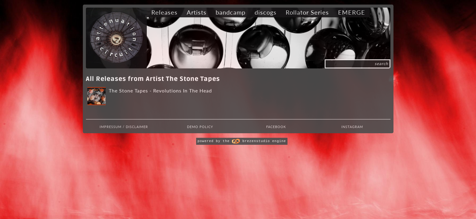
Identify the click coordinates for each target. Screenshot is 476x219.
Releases (164, 12)
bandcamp (230, 12)
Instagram (352, 127)
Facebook (276, 127)
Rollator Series (307, 12)
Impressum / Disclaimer (124, 127)
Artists (196, 12)
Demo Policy (200, 127)
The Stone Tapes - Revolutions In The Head (160, 90)
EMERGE (351, 12)
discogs (266, 12)
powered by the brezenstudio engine (242, 141)
